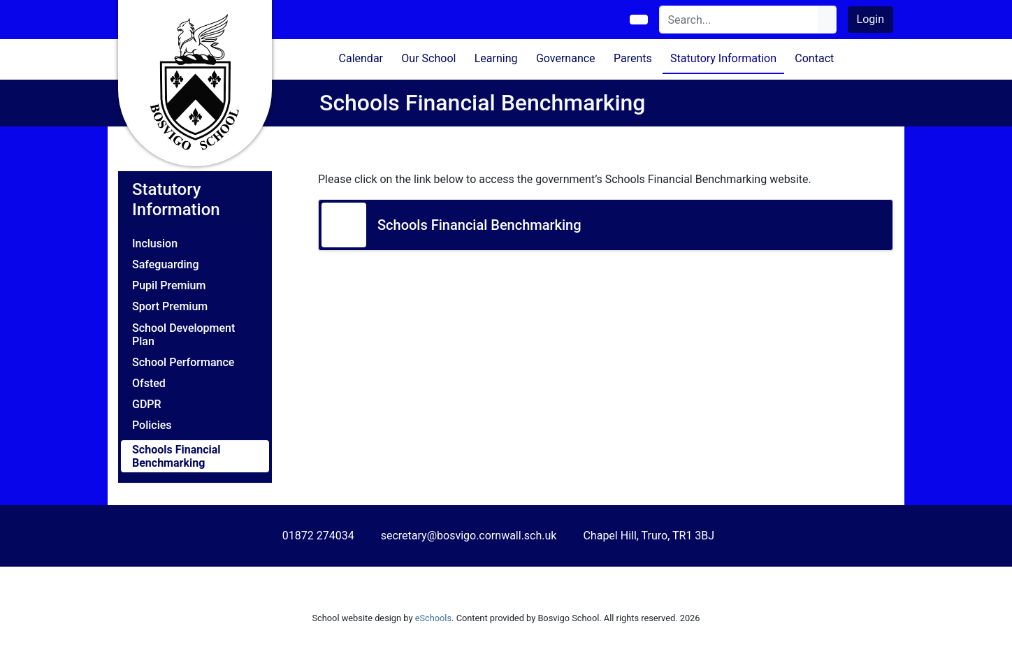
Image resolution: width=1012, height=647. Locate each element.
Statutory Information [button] (723, 58)
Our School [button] (428, 58)
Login (870, 19)
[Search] (739, 19)
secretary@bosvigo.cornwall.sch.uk (469, 535)
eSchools (433, 618)
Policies (152, 425)
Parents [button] (633, 58)
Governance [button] (565, 58)
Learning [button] (496, 58)
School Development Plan (183, 334)
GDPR (146, 404)
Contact (814, 58)
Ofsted (149, 383)
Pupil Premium (168, 285)
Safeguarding (165, 264)
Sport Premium (170, 306)
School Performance (183, 362)
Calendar (361, 58)
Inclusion (155, 243)
